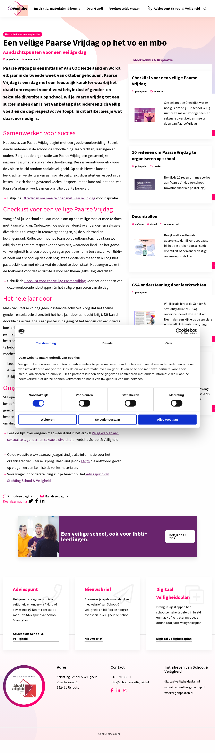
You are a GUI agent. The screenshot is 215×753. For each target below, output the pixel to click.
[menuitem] (20, 8)
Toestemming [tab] (46, 343)
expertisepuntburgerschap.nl (184, 687)
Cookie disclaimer (109, 734)
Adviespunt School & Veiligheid (174, 8)
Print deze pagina (17, 496)
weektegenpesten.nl (178, 693)
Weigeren (47, 419)
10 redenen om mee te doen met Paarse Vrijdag (58, 198)
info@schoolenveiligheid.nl (130, 682)
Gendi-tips (19, 8)
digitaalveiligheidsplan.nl (182, 681)
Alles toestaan (167, 419)
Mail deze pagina (54, 496)
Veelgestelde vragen (124, 8)
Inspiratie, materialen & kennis (57, 8)
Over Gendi (95, 8)
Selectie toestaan (107, 419)
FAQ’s (85, 461)
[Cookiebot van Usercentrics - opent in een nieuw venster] (179, 331)
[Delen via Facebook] (37, 501)
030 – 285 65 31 (121, 677)
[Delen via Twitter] (31, 501)
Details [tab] (107, 343)
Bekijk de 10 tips (177, 536)
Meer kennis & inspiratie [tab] (153, 59)
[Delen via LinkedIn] (43, 501)
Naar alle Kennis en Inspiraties (22, 34)
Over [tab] (169, 343)
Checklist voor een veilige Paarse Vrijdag (55, 280)
